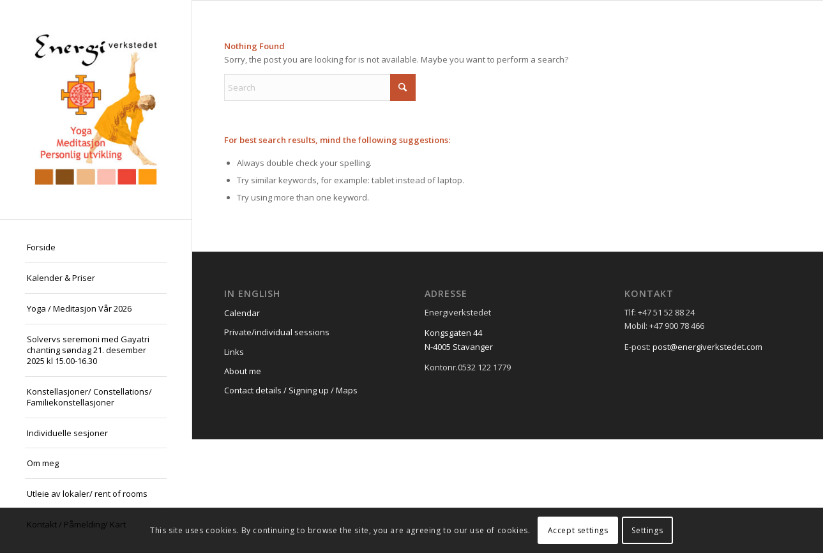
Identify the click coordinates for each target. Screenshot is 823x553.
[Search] (320, 87)
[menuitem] (96, 247)
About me (242, 371)
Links (234, 352)
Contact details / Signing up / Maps (291, 390)
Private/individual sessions (276, 332)
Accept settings (578, 530)
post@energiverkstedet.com (707, 346)
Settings (647, 530)
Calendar (242, 313)
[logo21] (96, 109)
